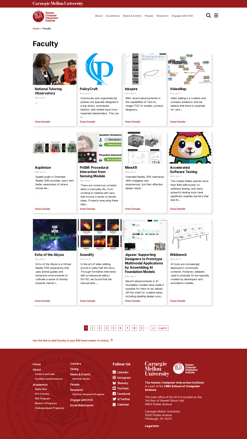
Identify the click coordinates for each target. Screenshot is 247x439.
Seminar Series (81, 377)
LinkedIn (122, 370)
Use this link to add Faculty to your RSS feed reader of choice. (71, 338)
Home (36, 28)
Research (163, 16)
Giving (74, 367)
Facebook (123, 392)
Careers (75, 362)
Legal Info (152, 424)
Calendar (123, 402)
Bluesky (123, 381)
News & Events (132, 16)
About (99, 16)
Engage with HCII (182, 16)
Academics (113, 16)
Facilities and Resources (49, 377)
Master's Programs (46, 401)
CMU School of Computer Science (172, 386)
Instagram (124, 376)
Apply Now (41, 387)
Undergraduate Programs (49, 406)
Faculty (47, 28)
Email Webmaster (82, 403)
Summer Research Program (88, 392)
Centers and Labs (45, 372)
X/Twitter (123, 397)
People (149, 16)
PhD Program (42, 396)
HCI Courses (42, 392)
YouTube (123, 386)
